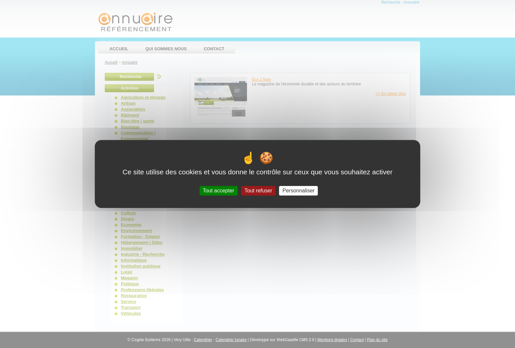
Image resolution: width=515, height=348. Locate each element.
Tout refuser (258, 190)
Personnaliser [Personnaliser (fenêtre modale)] (298, 190)
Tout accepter (218, 190)
